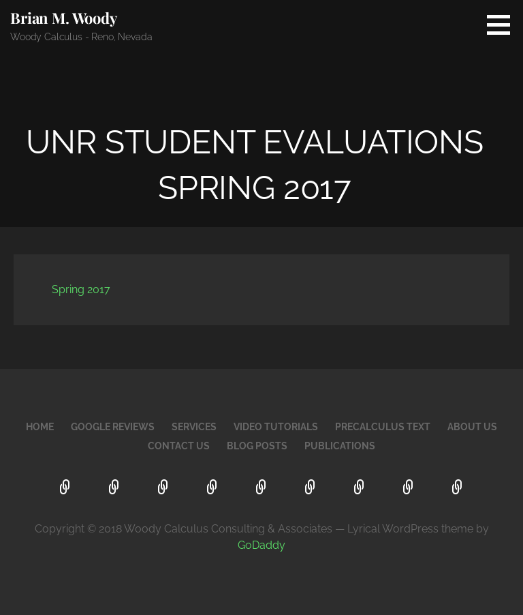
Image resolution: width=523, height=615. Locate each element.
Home (40, 426)
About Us (472, 426)
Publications (339, 445)
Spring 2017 (81, 289)
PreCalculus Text (382, 426)
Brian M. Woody (63, 17)
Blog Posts (257, 445)
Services (194, 426)
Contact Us (179, 445)
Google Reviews (113, 426)
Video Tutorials (276, 426)
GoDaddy (261, 545)
